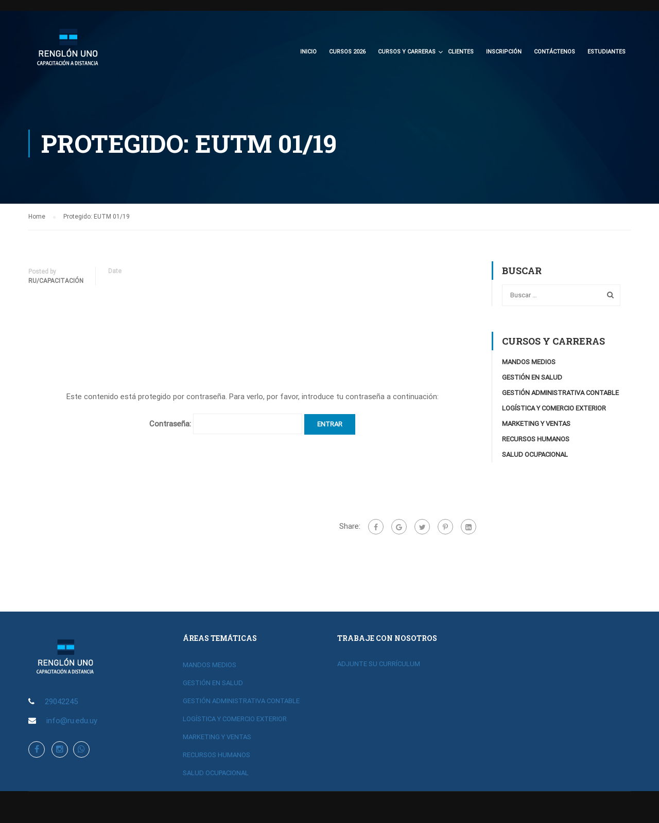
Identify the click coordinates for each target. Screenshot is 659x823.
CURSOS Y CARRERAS (407, 51)
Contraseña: (225, 424)
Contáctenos (554, 51)
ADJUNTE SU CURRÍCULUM (378, 664)
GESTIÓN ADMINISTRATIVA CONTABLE (560, 393)
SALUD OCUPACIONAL (535, 454)
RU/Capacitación (55, 280)
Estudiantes (606, 51)
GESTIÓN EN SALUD (532, 377)
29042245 (61, 701)
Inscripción (504, 51)
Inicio (308, 51)
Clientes (461, 51)
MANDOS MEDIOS (529, 362)
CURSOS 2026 (347, 51)
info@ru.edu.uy (71, 720)
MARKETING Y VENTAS (536, 423)
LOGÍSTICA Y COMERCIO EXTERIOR (554, 408)
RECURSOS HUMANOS (535, 439)
